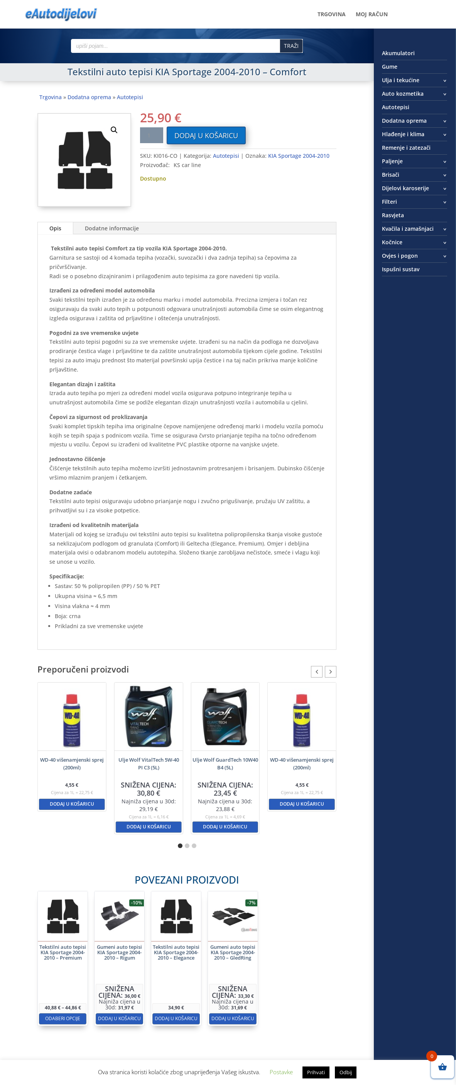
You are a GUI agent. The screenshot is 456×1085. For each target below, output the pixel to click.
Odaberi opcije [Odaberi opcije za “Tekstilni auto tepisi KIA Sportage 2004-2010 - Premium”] (118, 989)
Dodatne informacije (112, 228)
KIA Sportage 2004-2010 (298, 155)
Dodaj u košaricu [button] (72, 804)
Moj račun (372, 15)
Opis (55, 228)
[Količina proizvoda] (151, 135)
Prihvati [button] (316, 1072)
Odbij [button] (345, 1072)
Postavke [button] (281, 1072)
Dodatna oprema (89, 97)
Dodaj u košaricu (206, 135)
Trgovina (332, 15)
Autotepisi (130, 97)
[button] (114, 130)
